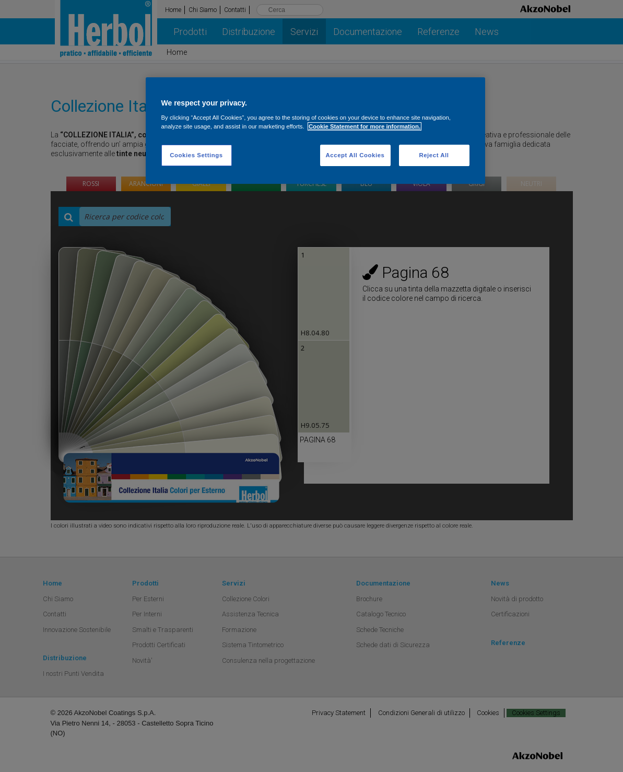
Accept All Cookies (355, 155)
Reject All (434, 155)
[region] (315, 130)
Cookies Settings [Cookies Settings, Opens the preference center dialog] (196, 155)
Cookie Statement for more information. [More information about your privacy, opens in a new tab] (364, 126)
